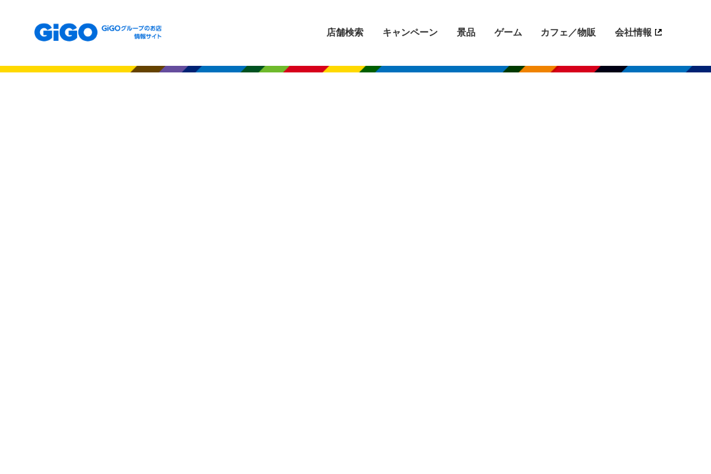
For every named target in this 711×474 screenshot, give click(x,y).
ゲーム (508, 32)
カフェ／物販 (568, 32)
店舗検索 (345, 32)
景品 (466, 32)
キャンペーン (410, 32)
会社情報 (633, 32)
